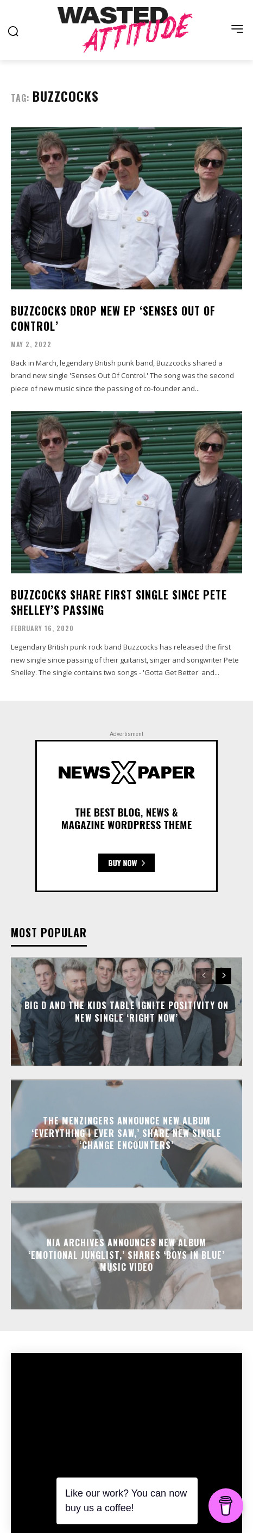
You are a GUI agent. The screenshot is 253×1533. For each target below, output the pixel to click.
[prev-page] (204, 976)
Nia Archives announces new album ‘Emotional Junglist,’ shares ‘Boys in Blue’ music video (126, 1255)
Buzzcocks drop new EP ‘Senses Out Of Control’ (113, 318)
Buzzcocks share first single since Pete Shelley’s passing (119, 602)
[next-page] (223, 976)
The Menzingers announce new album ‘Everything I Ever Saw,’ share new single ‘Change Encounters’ (126, 1133)
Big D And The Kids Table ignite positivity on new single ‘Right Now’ (126, 1011)
